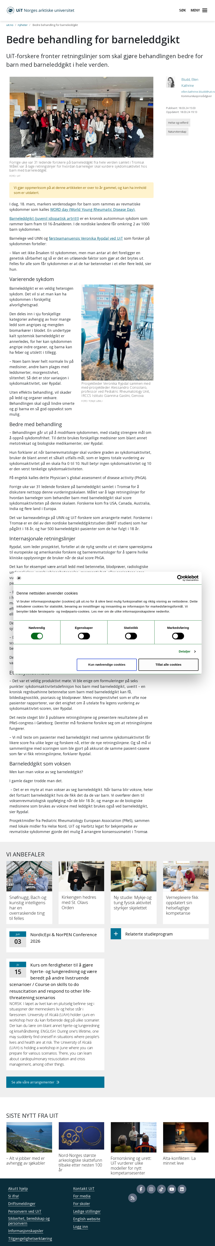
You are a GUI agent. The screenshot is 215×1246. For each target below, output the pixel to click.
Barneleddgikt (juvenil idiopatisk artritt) (44, 218)
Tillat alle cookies (168, 665)
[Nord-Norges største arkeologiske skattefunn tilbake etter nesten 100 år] (82, 1148)
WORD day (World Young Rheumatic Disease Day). (92, 209)
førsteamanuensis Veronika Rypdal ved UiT (86, 238)
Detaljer (185, 651)
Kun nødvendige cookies (106, 665)
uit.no (9, 25)
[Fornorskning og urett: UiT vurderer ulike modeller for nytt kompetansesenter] (134, 1150)
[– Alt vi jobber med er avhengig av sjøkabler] (29, 1145)
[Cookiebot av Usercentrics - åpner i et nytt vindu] (180, 578)
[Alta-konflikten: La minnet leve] (186, 1145)
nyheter (23, 25)
